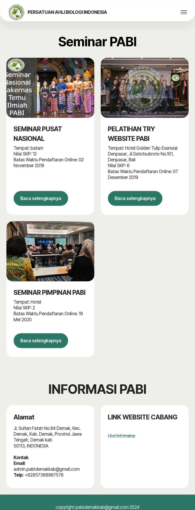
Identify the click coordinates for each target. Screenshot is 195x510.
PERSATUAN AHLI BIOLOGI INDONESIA (67, 12)
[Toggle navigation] (184, 12)
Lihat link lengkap (121, 435)
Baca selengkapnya (40, 198)
